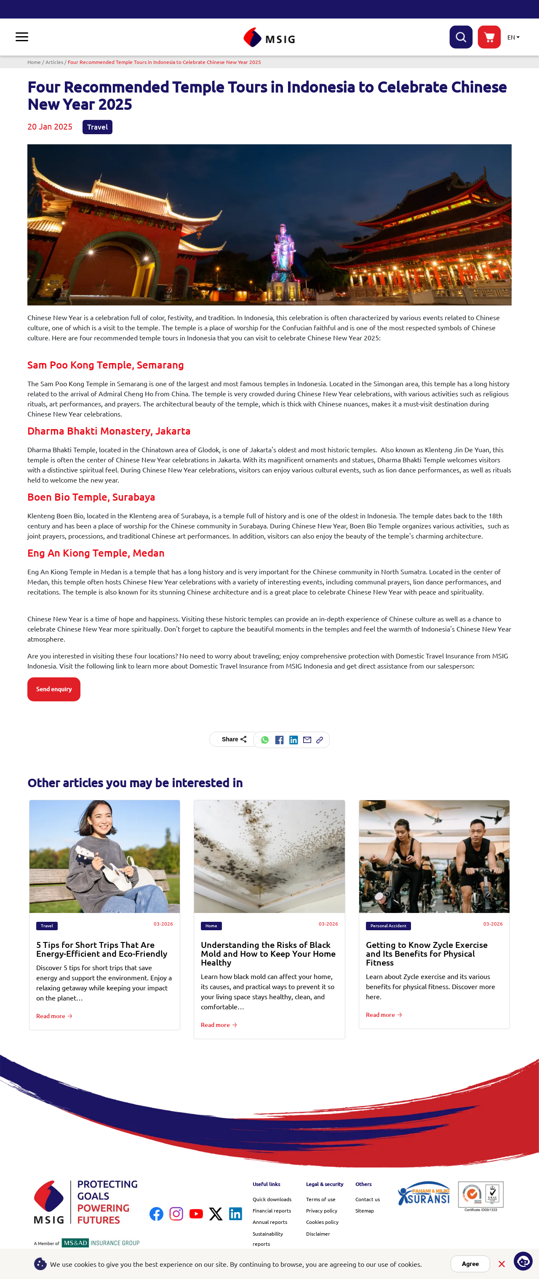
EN (511, 37)
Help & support (422, 36)
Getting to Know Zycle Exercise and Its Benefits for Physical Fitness (427, 952)
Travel (97, 127)
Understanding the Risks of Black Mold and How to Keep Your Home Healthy (268, 952)
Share (234, 739)
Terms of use (321, 1197)
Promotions (112, 36)
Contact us (367, 1197)
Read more (50, 1014)
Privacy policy (321, 1209)
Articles (54, 61)
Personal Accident (388, 924)
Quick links (336, 36)
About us (189, 36)
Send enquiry (54, 689)
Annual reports (270, 1220)
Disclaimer (318, 1232)
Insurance (32, 36)
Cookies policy (322, 1220)
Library (151, 36)
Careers (377, 36)
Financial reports (272, 1209)
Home (34, 61)
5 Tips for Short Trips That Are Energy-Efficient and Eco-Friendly (101, 948)
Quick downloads (272, 1197)
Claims (70, 36)
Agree (470, 1263)
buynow (489, 37)
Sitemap (364, 1209)
